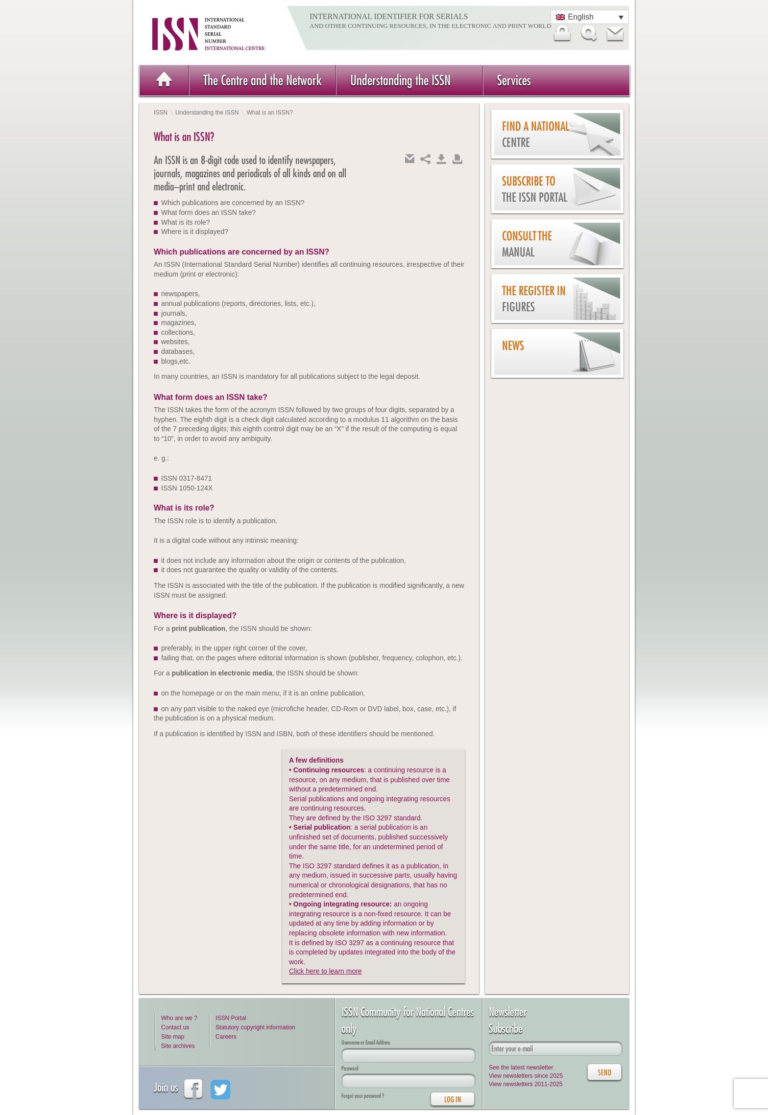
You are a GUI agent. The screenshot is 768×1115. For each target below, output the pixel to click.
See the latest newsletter (521, 1067)
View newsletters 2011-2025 (526, 1084)
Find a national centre (535, 134)
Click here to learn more (325, 971)
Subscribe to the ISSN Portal (534, 189)
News (513, 345)
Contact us (175, 1027)
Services (514, 80)
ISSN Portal (231, 1018)
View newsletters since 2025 (526, 1075)
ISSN (161, 112)
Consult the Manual (527, 244)
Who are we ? (179, 1018)
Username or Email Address (365, 1042)
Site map (172, 1036)
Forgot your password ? (362, 1095)
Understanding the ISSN (400, 80)
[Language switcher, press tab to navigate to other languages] (590, 17)
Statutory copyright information (255, 1027)
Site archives (178, 1046)
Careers (226, 1036)
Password (350, 1068)
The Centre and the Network (262, 80)
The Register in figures (534, 299)
